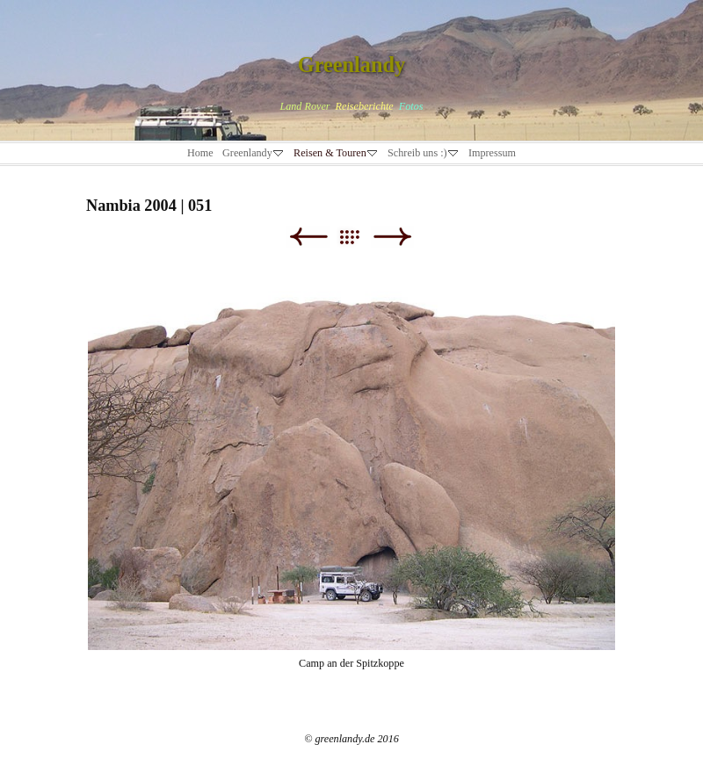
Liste (358, 237)
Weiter (392, 237)
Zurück (308, 237)
